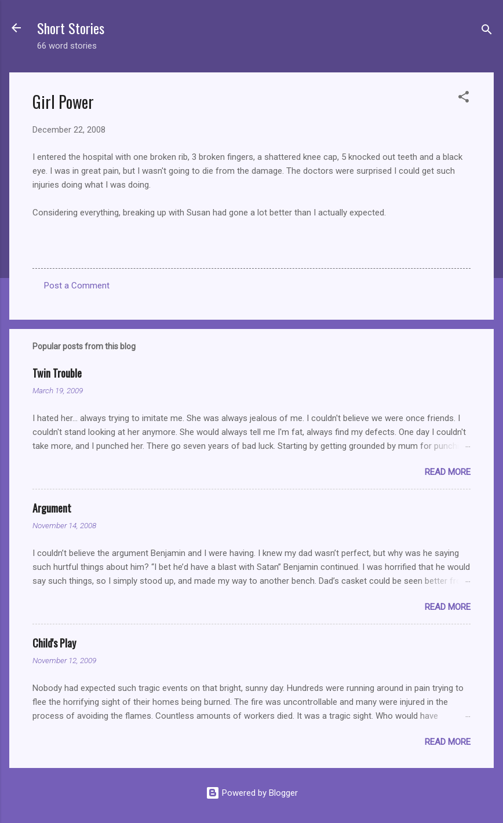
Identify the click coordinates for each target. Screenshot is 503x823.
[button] (464, 99)
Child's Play (54, 642)
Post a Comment (77, 285)
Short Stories (70, 27)
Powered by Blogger (252, 793)
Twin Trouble (57, 373)
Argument (51, 507)
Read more (448, 472)
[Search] (487, 31)
